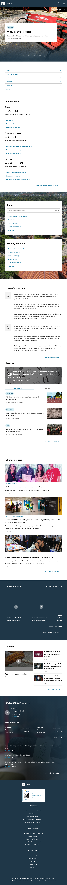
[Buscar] (56, 210)
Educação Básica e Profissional (19, 216)
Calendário (33, 85)
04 (40, 56)
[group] (16, 607)
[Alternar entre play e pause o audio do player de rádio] (7, 712)
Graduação (12, 220)
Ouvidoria (32, 814)
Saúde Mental (13, 259)
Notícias (32, 864)
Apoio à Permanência (32, 842)
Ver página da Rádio (53, 773)
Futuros (47, 388)
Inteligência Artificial (16, 252)
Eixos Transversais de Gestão (32, 819)
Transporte (33, 81)
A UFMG (32, 856)
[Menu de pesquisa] (59, 3)
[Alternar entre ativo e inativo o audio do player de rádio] (12, 717)
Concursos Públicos (32, 839)
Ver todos (12, 266)
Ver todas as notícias (53, 571)
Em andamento (19, 388)
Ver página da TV (55, 689)
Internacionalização (15, 255)
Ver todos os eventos (53, 442)
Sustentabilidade (14, 262)
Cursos (33, 70)
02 (29, 56)
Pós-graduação (14, 223)
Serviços (33, 89)
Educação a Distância (16, 226)
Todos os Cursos (32, 836)
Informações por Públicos (32, 822)
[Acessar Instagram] (53, 586)
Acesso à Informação (32, 811)
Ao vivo (14, 708)
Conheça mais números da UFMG (49, 185)
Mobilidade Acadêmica (32, 845)
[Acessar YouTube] (58, 586)
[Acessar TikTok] (56, 586)
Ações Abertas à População (32, 833)
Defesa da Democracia (16, 249)
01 (23, 56)
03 (34, 56)
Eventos (32, 867)
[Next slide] (60, 626)
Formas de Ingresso (33, 74)
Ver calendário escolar (53, 357)
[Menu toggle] (64, 3)
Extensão (12, 230)
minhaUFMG (33, 78)
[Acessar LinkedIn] (61, 586)
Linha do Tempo (32, 858)
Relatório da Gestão (32, 816)
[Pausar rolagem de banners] (44, 56)
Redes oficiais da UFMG (52, 632)
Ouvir (7, 750)
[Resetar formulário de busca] (58, 210)
